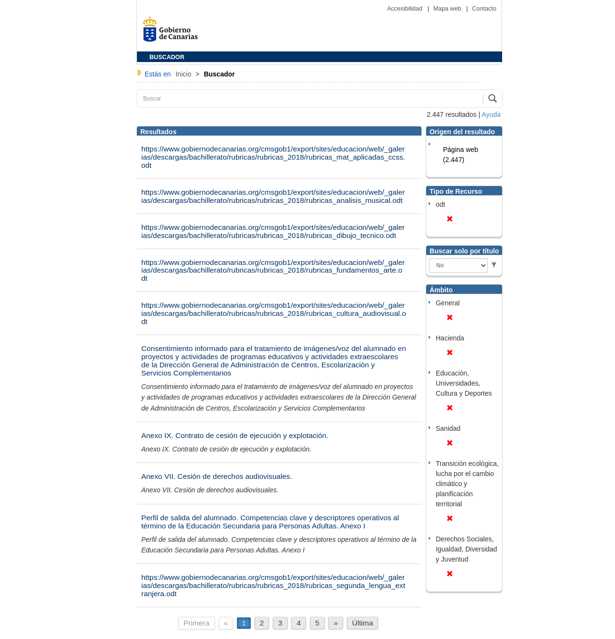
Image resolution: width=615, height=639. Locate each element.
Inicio (184, 74)
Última (362, 623)
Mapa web (448, 8)
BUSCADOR (166, 57)
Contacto (484, 8)
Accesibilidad (405, 8)
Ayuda (491, 114)
